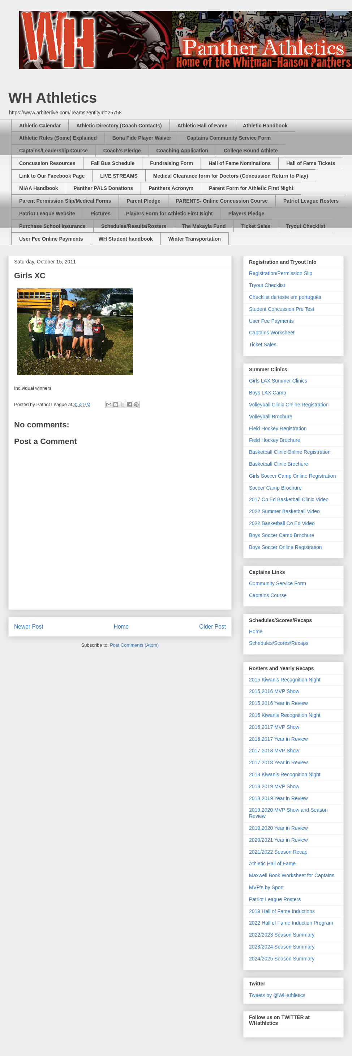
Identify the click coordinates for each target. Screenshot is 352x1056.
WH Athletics (52, 98)
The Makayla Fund (204, 226)
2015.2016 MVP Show (274, 691)
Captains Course (268, 595)
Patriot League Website (47, 213)
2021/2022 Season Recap (278, 852)
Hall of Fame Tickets (310, 163)
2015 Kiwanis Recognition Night (285, 680)
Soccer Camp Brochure (275, 488)
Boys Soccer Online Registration (285, 547)
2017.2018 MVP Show (274, 750)
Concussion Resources (47, 163)
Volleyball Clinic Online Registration (289, 404)
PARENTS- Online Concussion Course (222, 201)
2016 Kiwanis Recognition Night (285, 715)
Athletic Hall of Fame (202, 125)
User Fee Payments (271, 321)
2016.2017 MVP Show (274, 727)
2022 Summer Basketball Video (284, 511)
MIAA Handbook (38, 188)
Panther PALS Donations (103, 188)
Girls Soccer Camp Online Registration (292, 476)
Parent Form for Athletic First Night (251, 188)
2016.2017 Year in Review (278, 739)
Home (121, 627)
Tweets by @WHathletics (277, 995)
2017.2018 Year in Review (278, 762)
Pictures (101, 213)
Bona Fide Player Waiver (141, 138)
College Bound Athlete (251, 150)
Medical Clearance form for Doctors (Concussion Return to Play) (230, 176)
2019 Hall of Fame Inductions (282, 911)
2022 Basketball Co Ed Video (282, 523)
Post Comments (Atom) (134, 645)
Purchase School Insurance (52, 226)
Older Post (212, 627)
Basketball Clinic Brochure (278, 464)
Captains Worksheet (272, 332)
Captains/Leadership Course (53, 150)
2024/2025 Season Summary (281, 959)
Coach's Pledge (122, 150)
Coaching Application (182, 150)
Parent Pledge (143, 201)
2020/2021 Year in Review (278, 840)
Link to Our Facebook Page (52, 176)
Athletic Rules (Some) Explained (58, 138)
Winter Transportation (194, 239)
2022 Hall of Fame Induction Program (291, 923)
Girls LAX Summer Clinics (278, 381)
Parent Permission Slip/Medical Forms (65, 201)
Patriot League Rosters (311, 201)
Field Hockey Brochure (274, 440)
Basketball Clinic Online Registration (290, 452)
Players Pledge (246, 213)
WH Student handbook (126, 239)
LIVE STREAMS (118, 176)
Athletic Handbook (265, 125)
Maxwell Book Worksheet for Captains (291, 875)
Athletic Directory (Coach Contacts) (119, 125)
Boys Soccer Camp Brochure (281, 535)
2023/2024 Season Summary (281, 947)
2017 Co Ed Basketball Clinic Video (289, 499)
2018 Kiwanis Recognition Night (285, 774)
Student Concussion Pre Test (281, 309)
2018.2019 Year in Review (278, 798)
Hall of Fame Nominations (240, 163)
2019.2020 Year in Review (278, 828)
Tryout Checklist (305, 226)
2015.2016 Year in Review (278, 703)
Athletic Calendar (40, 125)
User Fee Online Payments (51, 239)
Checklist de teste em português (285, 297)
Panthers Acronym (171, 188)
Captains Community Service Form (229, 138)
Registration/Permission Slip (280, 273)
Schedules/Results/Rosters (134, 226)
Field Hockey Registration (278, 428)
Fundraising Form (171, 163)
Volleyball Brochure (270, 416)
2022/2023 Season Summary (281, 935)
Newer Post (28, 627)
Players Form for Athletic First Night (169, 213)
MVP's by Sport (266, 887)
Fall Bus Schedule (113, 163)
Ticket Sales (256, 226)
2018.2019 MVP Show (274, 786)
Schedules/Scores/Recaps (278, 643)
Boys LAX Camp (267, 393)
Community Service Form (277, 583)
